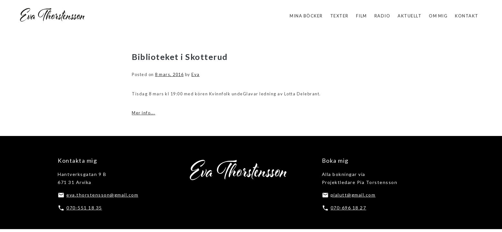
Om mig (438, 15)
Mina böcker (306, 15)
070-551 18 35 (84, 207)
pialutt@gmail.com (353, 195)
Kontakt (466, 15)
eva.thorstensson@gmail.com (102, 195)
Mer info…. (143, 112)
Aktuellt (409, 15)
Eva (195, 74)
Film (361, 15)
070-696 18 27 (348, 207)
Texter (339, 15)
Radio (382, 15)
